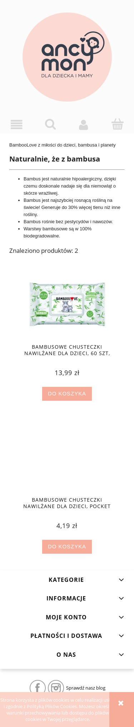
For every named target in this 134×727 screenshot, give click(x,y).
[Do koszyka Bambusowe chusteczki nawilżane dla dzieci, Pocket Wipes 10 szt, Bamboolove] (66, 547)
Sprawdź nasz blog (85, 688)
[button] (17, 124)
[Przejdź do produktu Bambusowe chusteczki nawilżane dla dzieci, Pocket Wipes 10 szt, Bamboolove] (67, 459)
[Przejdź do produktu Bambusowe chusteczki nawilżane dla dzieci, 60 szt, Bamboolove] (67, 306)
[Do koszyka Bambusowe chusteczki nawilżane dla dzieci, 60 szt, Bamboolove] (66, 394)
